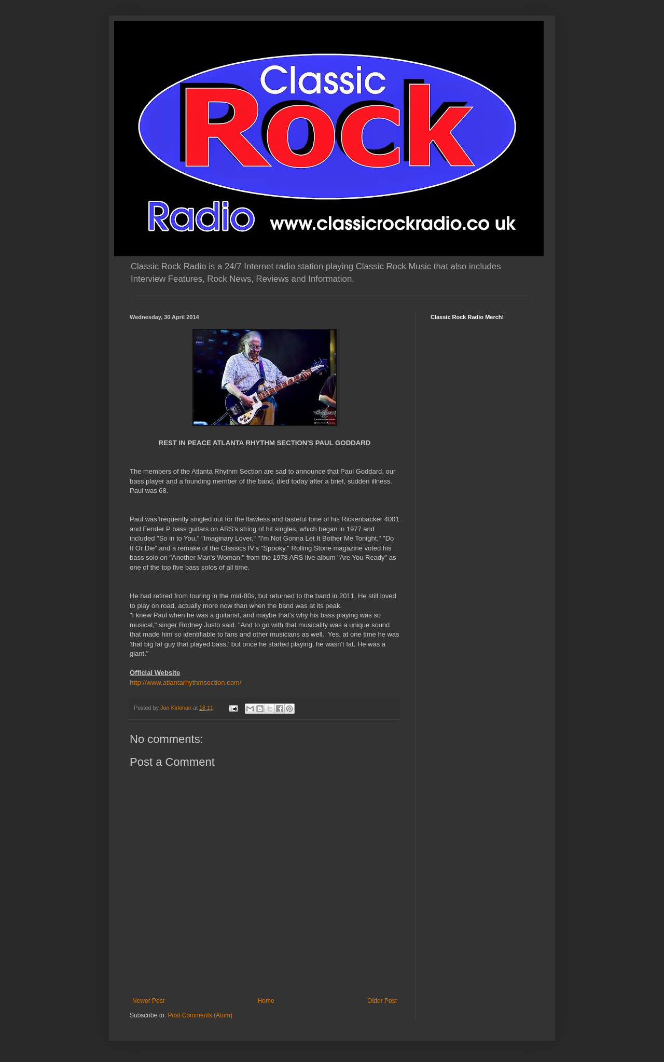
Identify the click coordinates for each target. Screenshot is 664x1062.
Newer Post (148, 1000)
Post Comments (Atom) (200, 1015)
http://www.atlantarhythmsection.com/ (185, 682)
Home (266, 1000)
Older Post (382, 1000)
